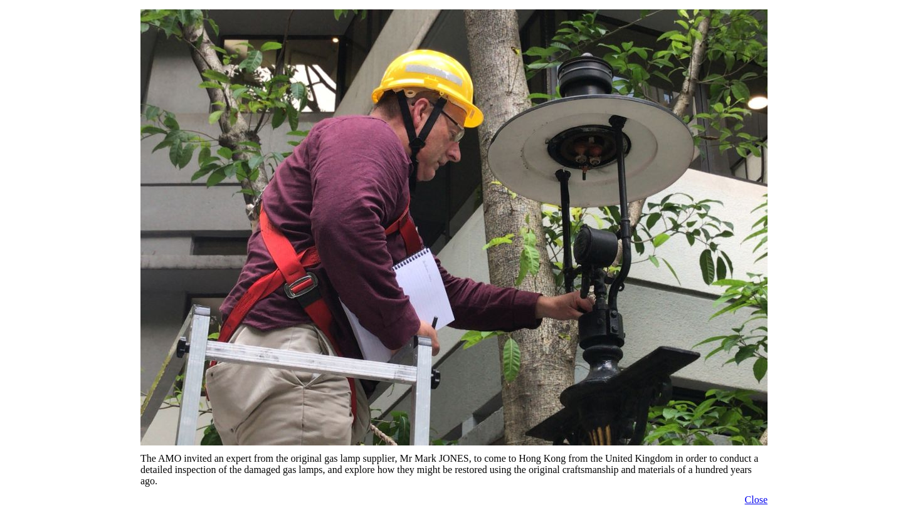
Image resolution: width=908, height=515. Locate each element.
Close (756, 499)
